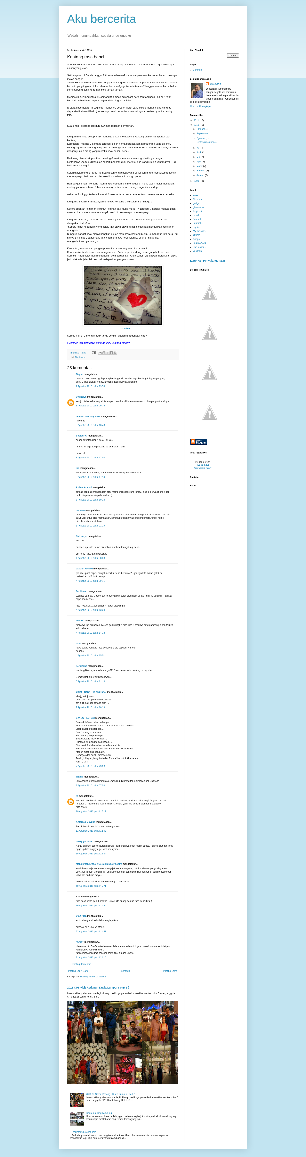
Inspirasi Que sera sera (84, 1132)
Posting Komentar (81, 964)
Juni (199, 152)
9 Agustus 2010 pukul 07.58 (90, 785)
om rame (81, 510)
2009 (197, 181)
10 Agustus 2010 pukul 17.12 (91, 811)
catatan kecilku (84, 568)
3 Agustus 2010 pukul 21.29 (90, 525)
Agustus (201, 138)
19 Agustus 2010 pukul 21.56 (91, 905)
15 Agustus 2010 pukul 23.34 (91, 853)
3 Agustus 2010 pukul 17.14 (90, 477)
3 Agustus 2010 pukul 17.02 (90, 457)
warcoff (80, 620)
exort (79, 643)
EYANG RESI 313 (85, 718)
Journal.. (197, 219)
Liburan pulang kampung (99, 1113)
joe (77, 468)
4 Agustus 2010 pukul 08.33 (90, 558)
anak (195, 195)
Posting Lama (170, 971)
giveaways (198, 207)
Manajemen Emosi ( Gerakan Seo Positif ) (99, 864)
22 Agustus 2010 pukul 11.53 (91, 931)
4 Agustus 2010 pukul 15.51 (90, 655)
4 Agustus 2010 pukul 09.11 (90, 581)
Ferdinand (81, 591)
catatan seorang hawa (88, 416)
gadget (196, 203)
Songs (196, 239)
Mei (199, 157)
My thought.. (199, 231)
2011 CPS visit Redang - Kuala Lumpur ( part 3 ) (98, 987)
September (203, 133)
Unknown (81, 396)
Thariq (79, 776)
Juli (199, 147)
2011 (197, 120)
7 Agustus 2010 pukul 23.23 (90, 766)
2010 (197, 125)
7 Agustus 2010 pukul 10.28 (90, 707)
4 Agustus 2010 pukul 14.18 (90, 632)
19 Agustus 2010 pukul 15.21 (91, 886)
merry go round (84, 841)
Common (198, 199)
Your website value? (202, 468)
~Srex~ (80, 942)
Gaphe (79, 374)
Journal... (198, 223)
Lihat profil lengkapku (201, 106)
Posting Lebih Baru (78, 971)
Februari (201, 170)
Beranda (125, 971)
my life (196, 227)
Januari (201, 175)
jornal (196, 215)
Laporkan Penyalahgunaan (207, 260)
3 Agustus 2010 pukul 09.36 (90, 405)
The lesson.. (80, 357)
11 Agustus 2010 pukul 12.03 (91, 830)
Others (196, 235)
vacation (197, 251)
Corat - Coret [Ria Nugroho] (91, 692)
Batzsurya (81, 435)
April (199, 161)
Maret (200, 166)
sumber (126, 328)
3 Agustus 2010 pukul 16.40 (90, 425)
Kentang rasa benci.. (206, 142)
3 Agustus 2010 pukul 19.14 (90, 499)
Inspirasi (197, 211)
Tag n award (199, 243)
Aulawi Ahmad (84, 487)
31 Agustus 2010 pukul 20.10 (91, 957)
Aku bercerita (101, 18)
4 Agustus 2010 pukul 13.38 (90, 610)
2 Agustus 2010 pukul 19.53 (90, 386)
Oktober (201, 129)
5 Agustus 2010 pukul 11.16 (90, 681)
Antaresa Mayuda (85, 822)
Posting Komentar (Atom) (93, 976)
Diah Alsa (81, 916)
